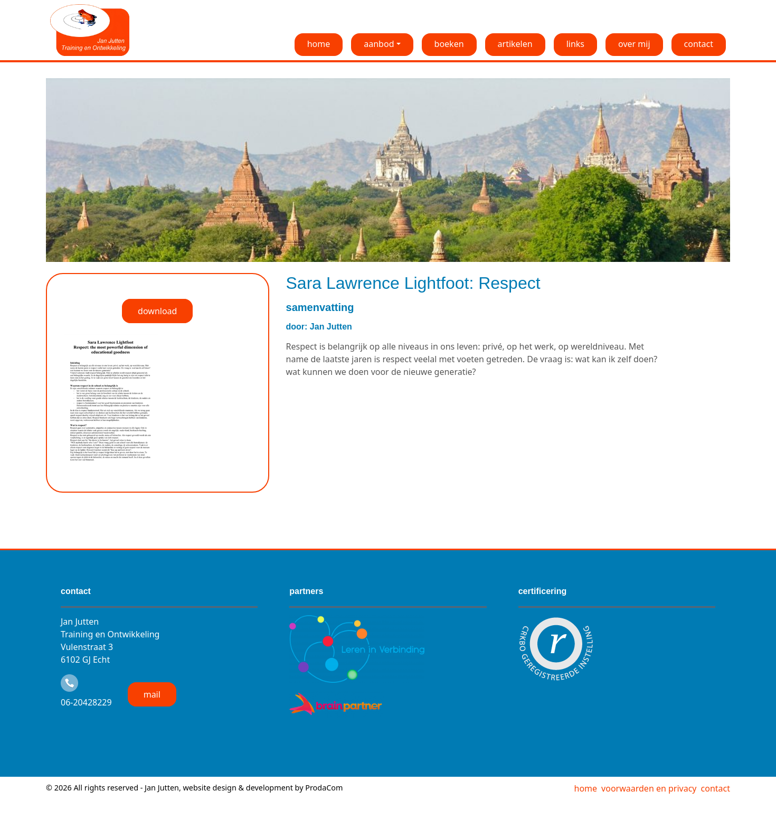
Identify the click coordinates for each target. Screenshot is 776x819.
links (575, 44)
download (157, 311)
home (318, 44)
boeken (449, 44)
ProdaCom (324, 788)
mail (152, 694)
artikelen (515, 44)
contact (698, 44)
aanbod (379, 44)
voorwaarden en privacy (648, 788)
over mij (634, 44)
